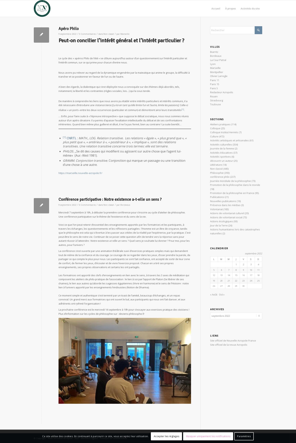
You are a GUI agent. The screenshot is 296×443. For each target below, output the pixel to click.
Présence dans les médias (225, 205)
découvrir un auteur (221, 160)
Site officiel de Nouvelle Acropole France (233, 340)
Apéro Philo (69, 28)
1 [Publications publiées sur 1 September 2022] (236, 264)
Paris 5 (214, 88)
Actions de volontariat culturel (227, 213)
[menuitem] (216, 8)
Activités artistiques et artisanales (229, 140)
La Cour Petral (218, 60)
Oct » (221, 294)
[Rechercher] (236, 30)
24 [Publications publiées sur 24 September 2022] (251, 280)
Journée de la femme (222, 148)
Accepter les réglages (166, 436)
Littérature (216, 164)
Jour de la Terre (219, 225)
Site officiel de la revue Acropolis (228, 344)
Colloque (215, 128)
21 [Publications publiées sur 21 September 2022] (229, 280)
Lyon (213, 64)
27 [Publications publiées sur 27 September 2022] (221, 286)
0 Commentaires (87, 34)
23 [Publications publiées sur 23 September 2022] (243, 280)
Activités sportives (220, 156)
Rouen (214, 96)
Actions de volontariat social (226, 217)
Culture (214, 136)
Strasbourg (216, 100)
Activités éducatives (221, 152)
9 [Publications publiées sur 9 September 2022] (243, 269)
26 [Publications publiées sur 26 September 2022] (214, 286)
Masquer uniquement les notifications (208, 436)
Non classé (108, 34)
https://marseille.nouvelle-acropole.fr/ (80, 173)
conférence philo (220, 176)
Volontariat (216, 209)
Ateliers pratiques (220, 124)
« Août (213, 294)
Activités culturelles (221, 144)
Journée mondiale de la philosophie (230, 181)
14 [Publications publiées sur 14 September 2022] (229, 275)
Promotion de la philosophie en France (232, 193)
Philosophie (217, 173)
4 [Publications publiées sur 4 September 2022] (258, 264)
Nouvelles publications (223, 201)
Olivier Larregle (218, 76)
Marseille (125, 34)
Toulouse (215, 104)
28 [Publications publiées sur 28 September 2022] (229, 286)
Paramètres (244, 436)
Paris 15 (214, 84)
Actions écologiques (221, 221)
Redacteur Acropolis (221, 92)
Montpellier (216, 72)
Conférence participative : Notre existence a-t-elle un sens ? (110, 199)
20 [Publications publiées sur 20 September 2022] (221, 280)
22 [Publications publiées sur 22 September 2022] (236, 280)
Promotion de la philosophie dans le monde (235, 185)
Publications (217, 197)
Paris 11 (214, 80)
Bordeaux (125, 205)
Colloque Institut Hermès (224, 132)
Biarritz (214, 52)
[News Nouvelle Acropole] (42, 8)
